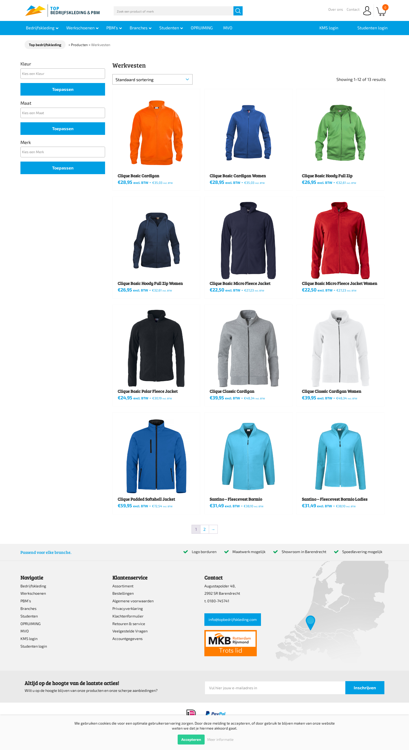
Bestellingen (123, 593)
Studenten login (33, 646)
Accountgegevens (127, 638)
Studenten (29, 616)
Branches (28, 608)
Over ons (335, 9)
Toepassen (63, 89)
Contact (353, 9)
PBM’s (25, 601)
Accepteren (191, 739)
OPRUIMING (30, 623)
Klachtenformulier (128, 616)
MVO (24, 631)
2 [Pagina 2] (204, 529)
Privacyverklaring (127, 608)
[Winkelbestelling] (152, 79)
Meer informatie (220, 739)
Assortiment (122, 586)
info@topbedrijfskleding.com (233, 619)
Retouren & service (128, 623)
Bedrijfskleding (33, 586)
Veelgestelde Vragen (130, 631)
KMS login (28, 638)
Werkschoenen (33, 593)
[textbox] (64, 73)
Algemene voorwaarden (133, 601)
